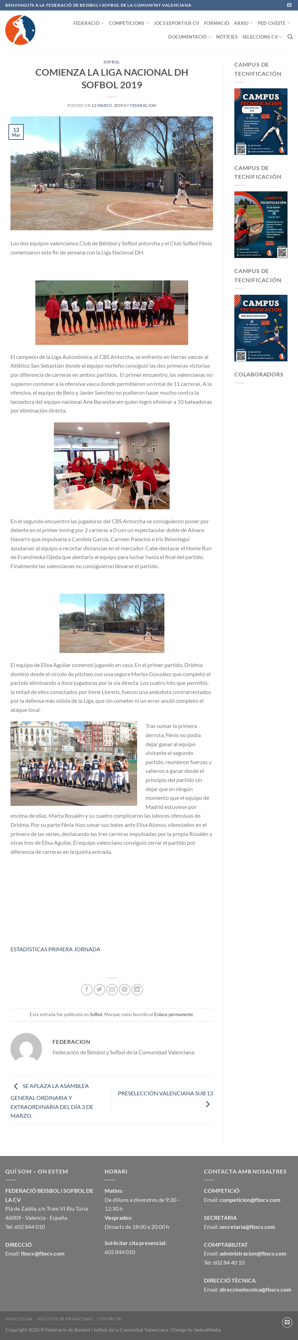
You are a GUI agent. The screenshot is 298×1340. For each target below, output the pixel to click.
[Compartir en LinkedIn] (137, 989)
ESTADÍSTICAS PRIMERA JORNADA (55, 949)
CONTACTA (109, 1318)
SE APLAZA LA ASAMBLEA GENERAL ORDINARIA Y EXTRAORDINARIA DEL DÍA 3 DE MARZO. (51, 1100)
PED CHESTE (274, 23)
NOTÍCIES (226, 37)
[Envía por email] (112, 989)
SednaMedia (207, 1330)
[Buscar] (290, 36)
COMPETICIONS (129, 23)
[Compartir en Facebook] (87, 989)
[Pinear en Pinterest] (124, 989)
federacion (143, 105)
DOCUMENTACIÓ (189, 37)
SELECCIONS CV (262, 37)
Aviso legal (19, 1318)
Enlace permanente (173, 1014)
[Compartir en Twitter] (99, 989)
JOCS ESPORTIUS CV (176, 23)
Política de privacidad (65, 1318)
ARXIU (243, 23)
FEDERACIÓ (88, 23)
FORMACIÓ (216, 23)
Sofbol (112, 62)
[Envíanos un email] (289, 5)
